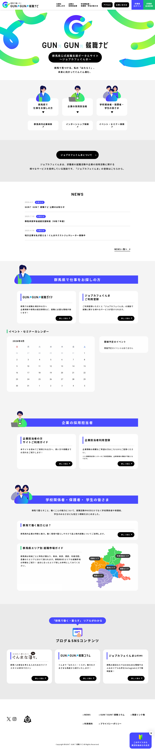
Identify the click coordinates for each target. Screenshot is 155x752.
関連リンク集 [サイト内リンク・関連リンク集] (139, 714)
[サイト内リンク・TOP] (20, 5)
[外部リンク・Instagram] (14, 730)
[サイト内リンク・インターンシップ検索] (77, 125)
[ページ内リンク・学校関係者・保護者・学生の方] (112, 108)
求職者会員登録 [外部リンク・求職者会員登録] (149, 4)
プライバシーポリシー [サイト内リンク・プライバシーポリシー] (110, 723)
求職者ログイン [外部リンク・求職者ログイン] (137, 4)
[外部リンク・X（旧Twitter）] (9, 731)
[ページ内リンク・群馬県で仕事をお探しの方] (43, 107)
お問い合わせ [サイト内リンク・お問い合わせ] (121, 5)
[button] (151, 733)
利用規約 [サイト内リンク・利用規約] (88, 723)
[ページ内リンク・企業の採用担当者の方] (77, 107)
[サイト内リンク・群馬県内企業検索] (43, 125)
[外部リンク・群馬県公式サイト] (27, 730)
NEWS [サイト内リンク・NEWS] (87, 714)
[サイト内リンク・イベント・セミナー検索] (112, 125)
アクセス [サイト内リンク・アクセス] (107, 5)
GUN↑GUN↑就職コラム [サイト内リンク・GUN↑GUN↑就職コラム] (112, 714)
